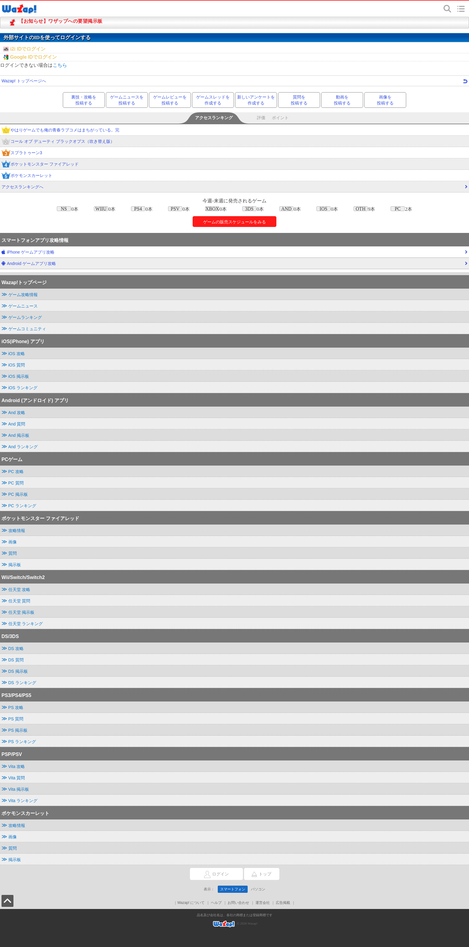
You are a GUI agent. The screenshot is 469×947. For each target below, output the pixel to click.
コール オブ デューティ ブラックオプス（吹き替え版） (58, 142)
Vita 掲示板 (18, 789)
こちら (60, 65)
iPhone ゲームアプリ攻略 (234, 253)
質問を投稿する (299, 100)
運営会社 (262, 903)
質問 (12, 553)
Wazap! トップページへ (234, 80)
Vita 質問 (16, 777)
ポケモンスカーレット (26, 176)
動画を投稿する (342, 100)
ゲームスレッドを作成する (213, 100)
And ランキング (23, 446)
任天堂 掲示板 (21, 612)
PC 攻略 (16, 471)
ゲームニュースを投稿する (127, 100)
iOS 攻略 (16, 353)
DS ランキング (22, 682)
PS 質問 (16, 718)
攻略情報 (16, 530)
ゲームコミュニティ (27, 328)
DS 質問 (16, 659)
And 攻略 (16, 412)
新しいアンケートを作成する (256, 100)
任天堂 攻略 (19, 589)
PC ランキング (22, 505)
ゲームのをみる (234, 221)
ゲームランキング (25, 317)
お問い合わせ (238, 903)
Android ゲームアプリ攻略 (234, 265)
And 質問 (16, 424)
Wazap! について (191, 903)
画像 (12, 542)
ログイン (209, 874)
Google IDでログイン (33, 57)
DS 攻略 (16, 648)
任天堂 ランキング (25, 623)
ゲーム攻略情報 (23, 294)
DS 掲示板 (18, 671)
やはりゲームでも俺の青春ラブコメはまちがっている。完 (60, 130)
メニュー (461, 9)
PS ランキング (22, 741)
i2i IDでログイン (27, 48)
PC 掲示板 (18, 494)
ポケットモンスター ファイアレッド (40, 164)
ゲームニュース (23, 306)
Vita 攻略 (16, 766)
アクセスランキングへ (234, 188)
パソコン (258, 889)
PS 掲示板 (18, 730)
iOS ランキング (22, 387)
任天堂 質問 (19, 600)
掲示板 (14, 564)
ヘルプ (216, 903)
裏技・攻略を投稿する (83, 100)
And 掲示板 (19, 435)
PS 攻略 (16, 707)
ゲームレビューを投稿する (170, 100)
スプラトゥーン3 (21, 153)
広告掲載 (283, 903)
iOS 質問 (16, 365)
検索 (447, 9)
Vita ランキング (23, 800)
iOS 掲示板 (18, 376)
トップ (257, 874)
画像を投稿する (385, 100)
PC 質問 (16, 483)
